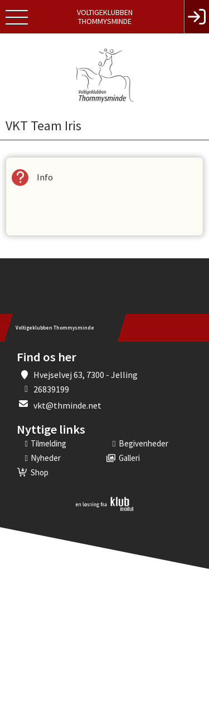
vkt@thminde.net (67, 405)
